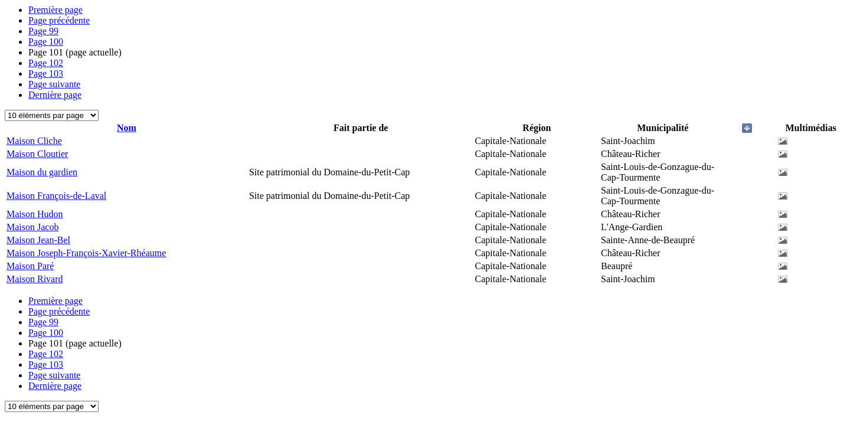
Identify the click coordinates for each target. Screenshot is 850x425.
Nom (126, 128)
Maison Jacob (32, 227)
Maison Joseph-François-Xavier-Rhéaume (86, 253)
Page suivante (54, 84)
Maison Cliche (34, 141)
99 (43, 31)
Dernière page (54, 95)
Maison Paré (30, 266)
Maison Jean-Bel (38, 240)
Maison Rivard (34, 279)
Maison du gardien (41, 172)
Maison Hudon (34, 214)
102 (45, 63)
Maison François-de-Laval (56, 196)
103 (45, 73)
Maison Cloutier (37, 154)
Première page (55, 10)
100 (45, 42)
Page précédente (59, 20)
